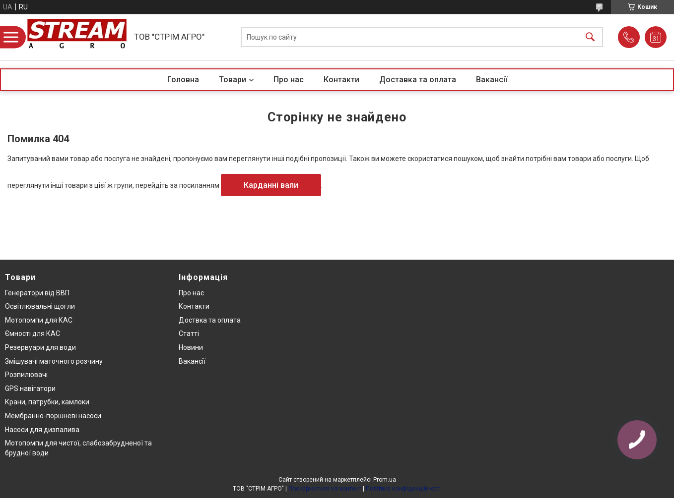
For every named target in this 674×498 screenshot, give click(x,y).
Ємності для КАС (32, 333)
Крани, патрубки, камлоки (47, 402)
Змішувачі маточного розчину (54, 361)
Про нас (288, 79)
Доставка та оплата (417, 79)
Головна (183, 79)
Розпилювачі (26, 375)
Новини (191, 347)
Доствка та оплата (210, 320)
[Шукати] (590, 37)
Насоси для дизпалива (42, 430)
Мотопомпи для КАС (38, 320)
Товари (232, 79)
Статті (189, 333)
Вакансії (491, 79)
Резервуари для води (40, 347)
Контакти (341, 79)
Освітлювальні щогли (40, 306)
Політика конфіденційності (404, 488)
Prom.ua (384, 479)
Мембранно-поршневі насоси (53, 416)
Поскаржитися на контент (324, 488)
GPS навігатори (30, 388)
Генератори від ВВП (37, 293)
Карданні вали (271, 185)
